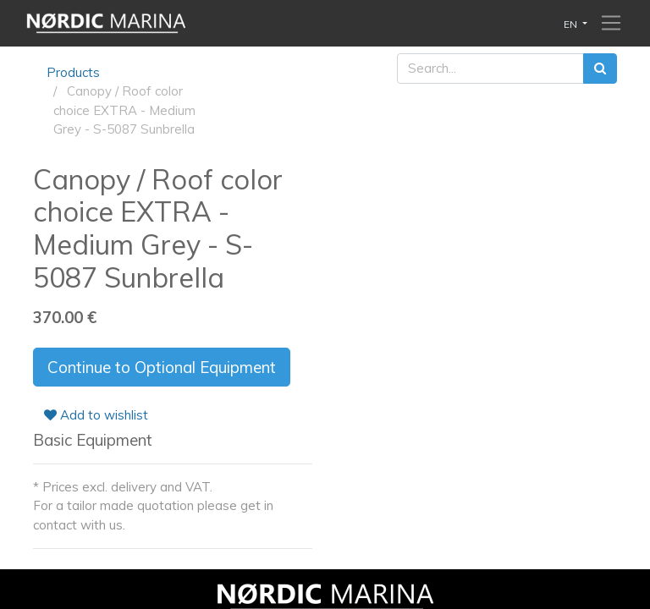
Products (73, 72)
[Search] (600, 69)
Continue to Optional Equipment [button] (161, 367)
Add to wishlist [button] (96, 415)
